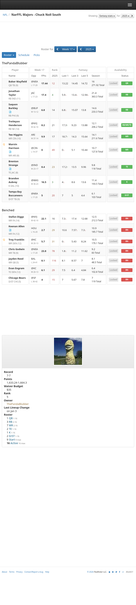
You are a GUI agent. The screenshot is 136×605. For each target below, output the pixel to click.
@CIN (34, 150)
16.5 (43, 182)
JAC (34, 95)
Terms (11, 572)
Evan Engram (16, 268)
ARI (34, 136)
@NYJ (34, 125)
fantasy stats (107, 15)
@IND (34, 167)
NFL (5, 14)
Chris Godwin (17, 249)
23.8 (43, 251)
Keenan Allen (16, 226)
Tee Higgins (16, 134)
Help (47, 572)
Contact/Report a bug (33, 572)
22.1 (43, 218)
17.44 (44, 83)
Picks (37, 55)
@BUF (34, 110)
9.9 (43, 136)
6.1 (43, 270)
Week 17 (68, 49)
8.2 (43, 125)
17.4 (43, 94)
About (4, 572)
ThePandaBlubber (18, 404)
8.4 (43, 167)
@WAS (34, 182)
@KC (34, 241)
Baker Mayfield (18, 81)
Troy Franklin (16, 239)
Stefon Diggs (16, 216)
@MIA (34, 83)
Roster (9, 55)
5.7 (43, 241)
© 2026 (90, 572)
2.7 (43, 230)
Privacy (19, 572)
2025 (125, 15)
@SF (34, 279)
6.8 (43, 110)
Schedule (24, 55)
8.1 (43, 260)
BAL (34, 260)
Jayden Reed (16, 258)
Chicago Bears (17, 277)
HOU (34, 230)
